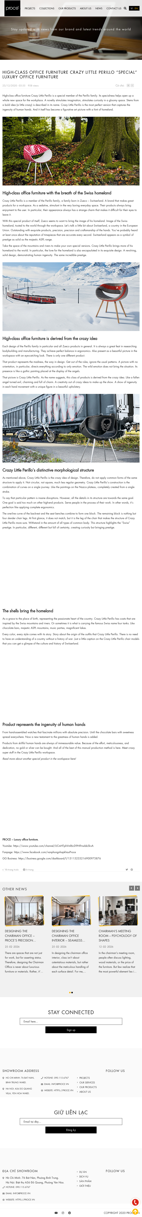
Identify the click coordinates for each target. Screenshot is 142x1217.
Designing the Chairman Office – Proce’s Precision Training (20, 936)
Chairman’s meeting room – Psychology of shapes (118, 935)
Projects (30, 8)
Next (135, 888)
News (98, 8)
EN (136, 8)
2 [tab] (72, 992)
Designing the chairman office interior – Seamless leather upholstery (67, 936)
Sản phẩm (85, 1181)
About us (85, 8)
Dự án (83, 1171)
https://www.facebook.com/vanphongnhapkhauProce (45, 852)
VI (132, 8)
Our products (67, 8)
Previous (129, 888)
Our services (87, 1082)
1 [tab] (70, 992)
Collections (46, 8)
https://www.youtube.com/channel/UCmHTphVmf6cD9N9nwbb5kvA (53, 846)
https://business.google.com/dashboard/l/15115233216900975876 (59, 858)
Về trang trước (10, 869)
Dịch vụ (83, 1176)
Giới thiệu (85, 1185)
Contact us (113, 8)
